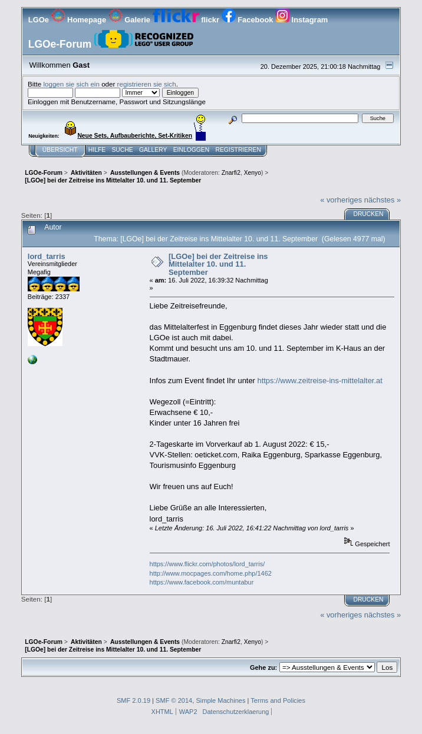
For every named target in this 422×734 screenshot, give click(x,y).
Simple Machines (220, 700)
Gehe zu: (263, 667)
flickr (187, 19)
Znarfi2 (231, 173)
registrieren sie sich (146, 84)
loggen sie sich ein (71, 84)
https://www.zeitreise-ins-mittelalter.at (319, 380)
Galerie (130, 19)
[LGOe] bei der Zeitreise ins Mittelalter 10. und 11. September (218, 264)
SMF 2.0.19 (133, 700)
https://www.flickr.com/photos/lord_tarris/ (207, 563)
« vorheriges (341, 199)
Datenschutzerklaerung (236, 711)
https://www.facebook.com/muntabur (202, 582)
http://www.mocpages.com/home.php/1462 (211, 573)
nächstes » (382, 199)
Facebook (248, 19)
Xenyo (252, 173)
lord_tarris (46, 256)
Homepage (79, 19)
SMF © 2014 (174, 700)
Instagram (301, 19)
